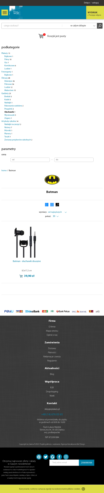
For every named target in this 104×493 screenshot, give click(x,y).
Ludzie (7, 69)
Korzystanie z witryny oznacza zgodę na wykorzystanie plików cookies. (50, 489)
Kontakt (52, 403)
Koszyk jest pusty (52, 36)
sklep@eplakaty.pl (52, 409)
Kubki (7, 100)
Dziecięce (9, 81)
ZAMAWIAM (86, 463)
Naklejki (8, 103)
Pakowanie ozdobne (13, 106)
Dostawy (52, 348)
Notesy (8, 127)
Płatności (52, 353)
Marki (52, 396)
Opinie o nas (52, 335)
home (4, 171)
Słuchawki (9, 112)
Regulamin (52, 361)
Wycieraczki (10, 115)
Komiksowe (10, 66)
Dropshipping (52, 392)
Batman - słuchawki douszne (27, 261)
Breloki (8, 97)
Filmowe (9, 84)
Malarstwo (10, 90)
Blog (52, 374)
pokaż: (48, 216)
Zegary (8, 118)
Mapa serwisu (52, 331)
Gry (6, 63)
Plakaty (5, 53)
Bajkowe (8, 56)
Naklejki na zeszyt (12, 124)
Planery (8, 134)
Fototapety (7, 72)
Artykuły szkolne (9, 121)
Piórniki (8, 131)
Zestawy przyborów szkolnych (18, 140)
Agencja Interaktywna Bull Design (73, 444)
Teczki (7, 137)
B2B (52, 388)
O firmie (52, 327)
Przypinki (9, 109)
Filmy (7, 59)
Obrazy (5, 78)
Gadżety (6, 93)
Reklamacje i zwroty (52, 357)
